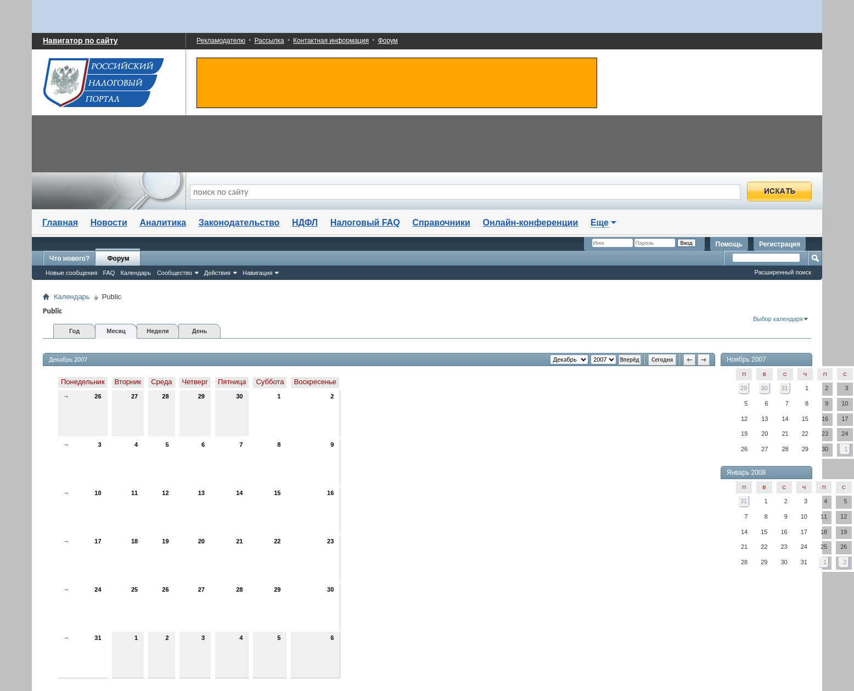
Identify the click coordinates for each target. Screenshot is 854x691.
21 (239, 541)
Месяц (115, 331)
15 (277, 493)
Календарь (135, 272)
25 (134, 589)
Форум (387, 40)
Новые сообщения (71, 272)
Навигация (257, 272)
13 (201, 493)
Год (74, 331)
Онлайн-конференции (530, 222)
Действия (217, 272)
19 (165, 541)
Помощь (729, 244)
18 (134, 541)
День (199, 331)
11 (134, 493)
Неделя (158, 331)
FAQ (109, 272)
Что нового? (69, 258)
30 (239, 396)
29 (201, 396)
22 (277, 541)
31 (97, 637)
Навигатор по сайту (80, 40)
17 (97, 541)
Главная (60, 222)
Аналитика (162, 222)
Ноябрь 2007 (746, 359)
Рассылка (269, 40)
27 (134, 396)
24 (97, 589)
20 (201, 541)
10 (97, 493)
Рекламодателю (220, 40)
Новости (109, 222)
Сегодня (662, 359)
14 (239, 493)
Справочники (441, 222)
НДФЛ (305, 222)
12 (165, 493)
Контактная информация (331, 40)
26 (97, 396)
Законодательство (239, 222)
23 (330, 541)
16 (330, 493)
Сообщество (174, 272)
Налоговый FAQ (365, 222)
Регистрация (779, 244)
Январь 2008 (746, 472)
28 (165, 396)
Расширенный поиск (782, 272)
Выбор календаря (778, 319)
